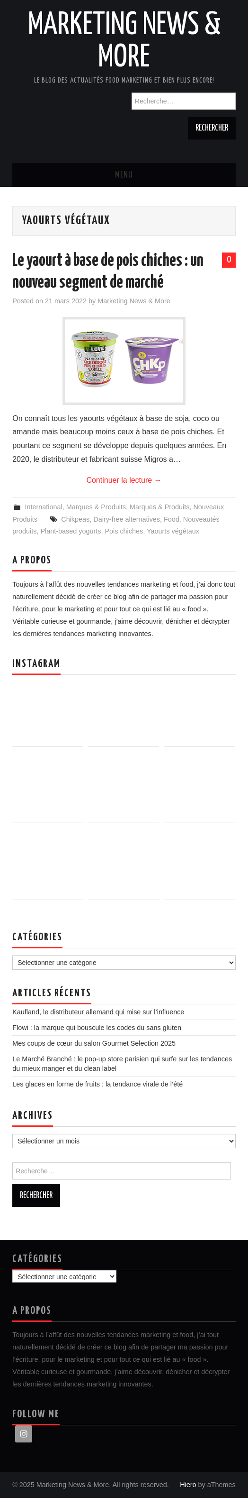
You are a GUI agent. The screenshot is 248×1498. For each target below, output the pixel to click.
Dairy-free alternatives (126, 519)
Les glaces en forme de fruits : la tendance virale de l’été (97, 1084)
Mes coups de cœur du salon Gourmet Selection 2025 (94, 1043)
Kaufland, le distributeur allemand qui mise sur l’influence (98, 1012)
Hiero (188, 1485)
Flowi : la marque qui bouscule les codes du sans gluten (96, 1027)
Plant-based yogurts (70, 531)
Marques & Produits (96, 507)
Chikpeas (75, 519)
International (43, 507)
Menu (124, 175)
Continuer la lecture (123, 480)
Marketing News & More (133, 301)
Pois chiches (124, 531)
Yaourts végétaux (173, 531)
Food (171, 519)
